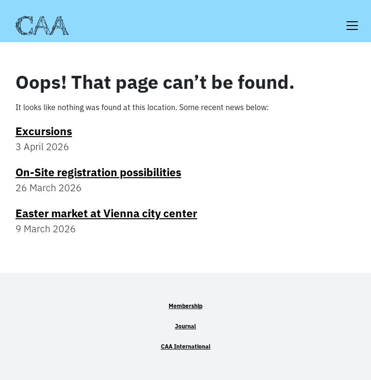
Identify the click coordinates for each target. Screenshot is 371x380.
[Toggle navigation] (352, 19)
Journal (185, 326)
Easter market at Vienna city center (106, 213)
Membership (185, 306)
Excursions (43, 131)
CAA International (186, 346)
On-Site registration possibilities (98, 172)
